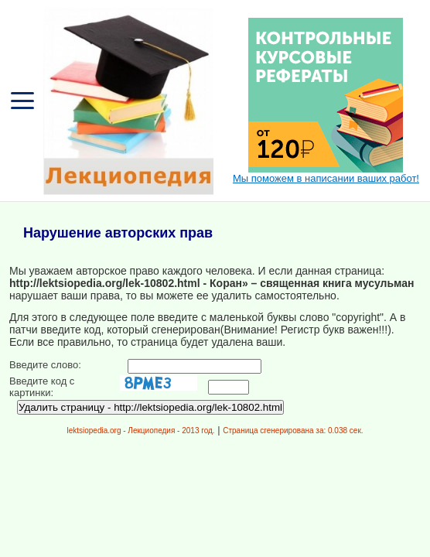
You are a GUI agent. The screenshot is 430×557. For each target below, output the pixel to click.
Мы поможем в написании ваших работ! (326, 178)
